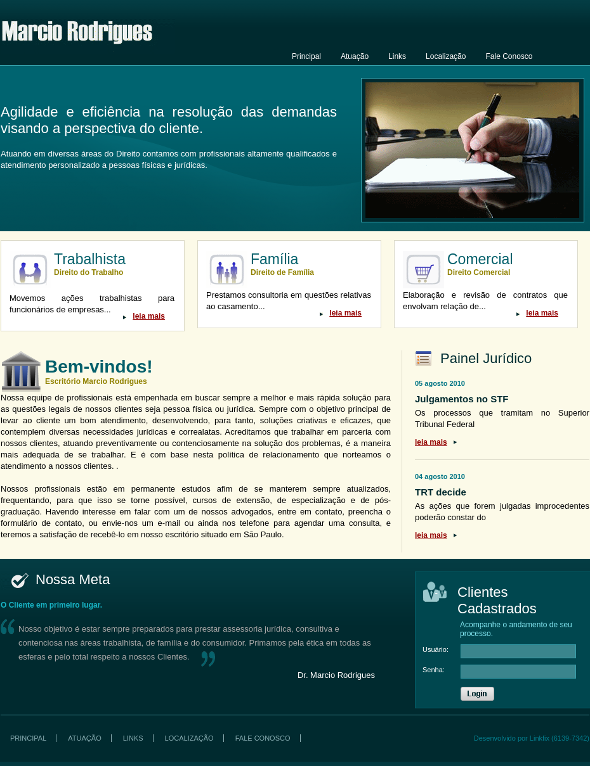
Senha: (434, 669)
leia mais (149, 316)
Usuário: (436, 649)
